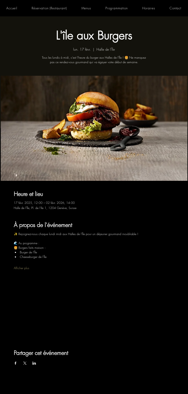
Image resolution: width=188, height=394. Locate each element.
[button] (86, 8)
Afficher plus (21, 268)
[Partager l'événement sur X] (25, 363)
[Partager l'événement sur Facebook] (15, 363)
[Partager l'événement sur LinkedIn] (34, 363)
